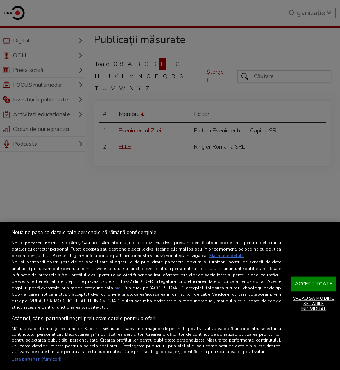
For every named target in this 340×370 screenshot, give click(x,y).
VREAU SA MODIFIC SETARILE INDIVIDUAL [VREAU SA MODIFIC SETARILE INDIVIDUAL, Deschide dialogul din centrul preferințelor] (313, 303)
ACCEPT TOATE (313, 283)
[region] (170, 296)
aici (117, 288)
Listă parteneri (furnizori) (37, 359)
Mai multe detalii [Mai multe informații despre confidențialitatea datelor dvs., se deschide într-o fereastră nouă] (226, 255)
